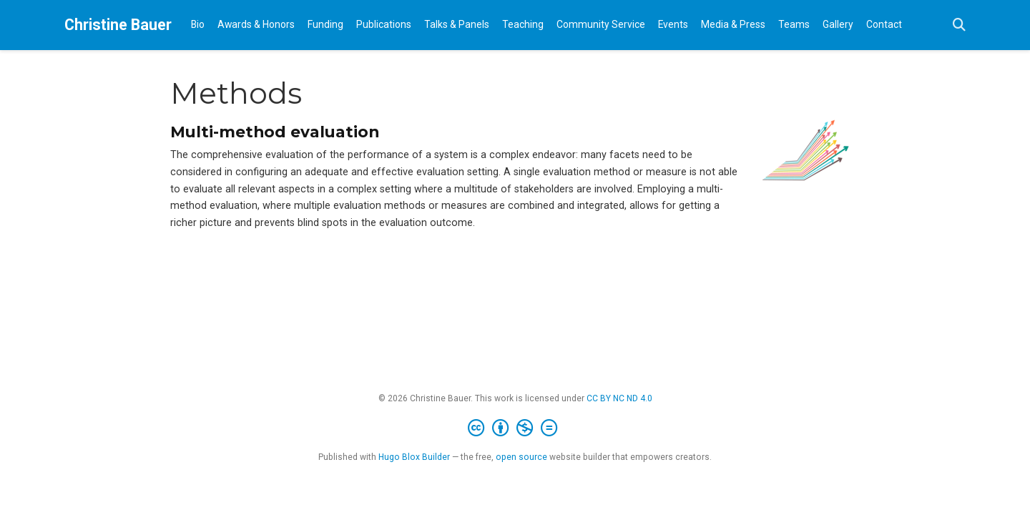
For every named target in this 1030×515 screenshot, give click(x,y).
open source (521, 457)
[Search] (959, 25)
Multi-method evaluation (274, 131)
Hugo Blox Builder (414, 457)
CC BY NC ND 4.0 (619, 398)
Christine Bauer (118, 25)
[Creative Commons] (515, 428)
